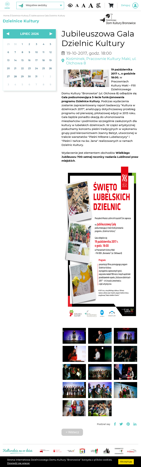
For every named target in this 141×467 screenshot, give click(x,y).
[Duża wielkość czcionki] (90, 5)
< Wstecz (72, 432)
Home (6, 15)
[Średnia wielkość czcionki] (84, 5)
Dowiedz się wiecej (18, 463)
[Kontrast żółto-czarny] (70, 5)
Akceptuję (126, 461)
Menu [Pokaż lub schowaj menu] (7, 5)
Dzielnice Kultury (20, 15)
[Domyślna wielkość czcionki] (77, 5)
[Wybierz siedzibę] (40, 5)
